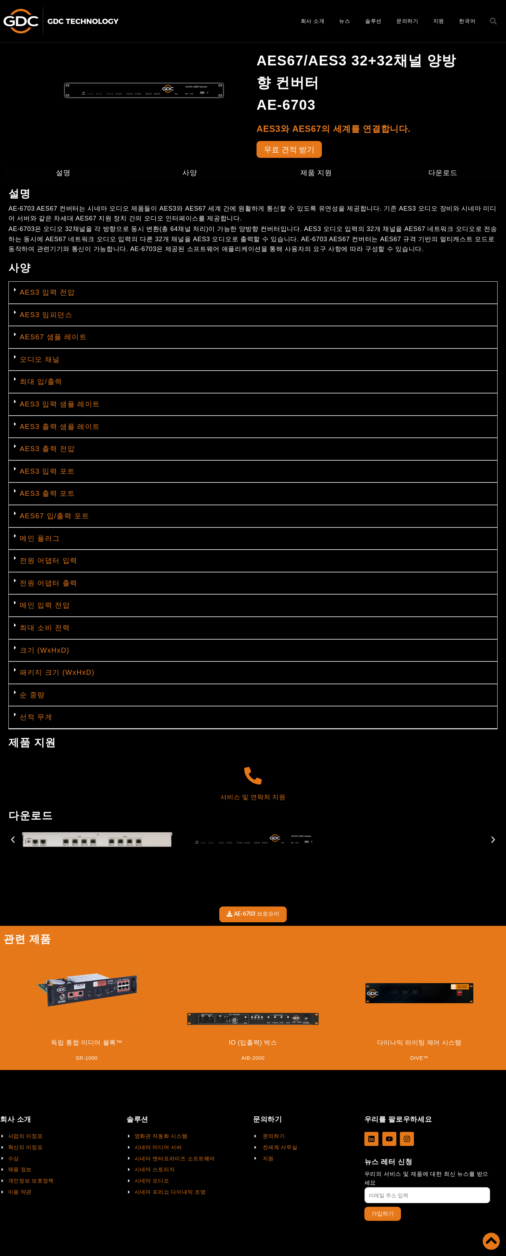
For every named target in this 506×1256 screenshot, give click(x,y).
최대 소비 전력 (45, 629)
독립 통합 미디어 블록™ (86, 1043)
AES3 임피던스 (46, 316)
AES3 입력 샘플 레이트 (60, 405)
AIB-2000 (253, 1059)
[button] (253, 294)
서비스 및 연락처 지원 (252, 798)
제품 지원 (316, 174)
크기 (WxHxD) (45, 651)
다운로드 (443, 174)
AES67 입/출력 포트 (54, 517)
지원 (438, 21)
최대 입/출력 (41, 382)
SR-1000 (87, 1059)
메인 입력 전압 (45, 606)
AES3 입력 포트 (47, 472)
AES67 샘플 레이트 (53, 338)
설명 (63, 174)
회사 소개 (313, 21)
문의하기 (407, 21)
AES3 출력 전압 (47, 450)
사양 (189, 174)
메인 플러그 (40, 539)
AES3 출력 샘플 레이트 (60, 427)
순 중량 (32, 696)
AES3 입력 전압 (47, 293)
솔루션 (373, 21)
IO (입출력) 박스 (253, 1043)
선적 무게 (36, 718)
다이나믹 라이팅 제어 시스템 (419, 1043)
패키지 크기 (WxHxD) (57, 673)
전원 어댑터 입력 (49, 561)
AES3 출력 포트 (47, 494)
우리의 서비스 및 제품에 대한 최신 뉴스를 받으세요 (426, 1178)
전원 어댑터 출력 (49, 584)
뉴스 (344, 21)
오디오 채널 (40, 360)
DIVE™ (419, 1059)
